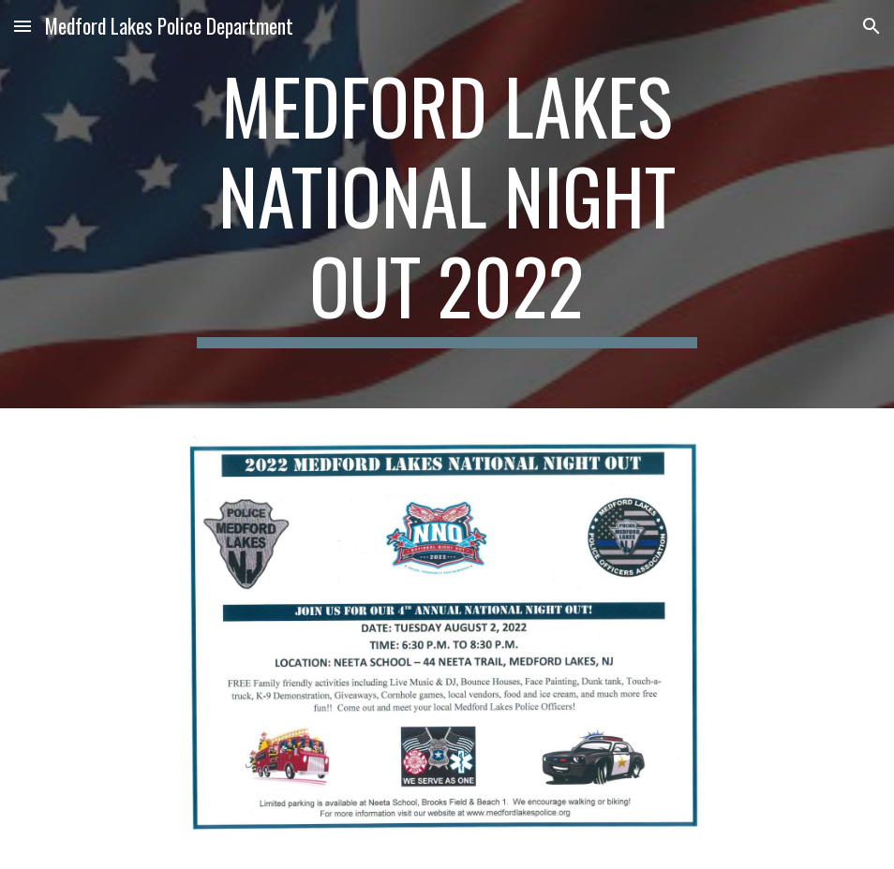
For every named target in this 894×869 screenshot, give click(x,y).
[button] (22, 26)
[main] (447, 204)
